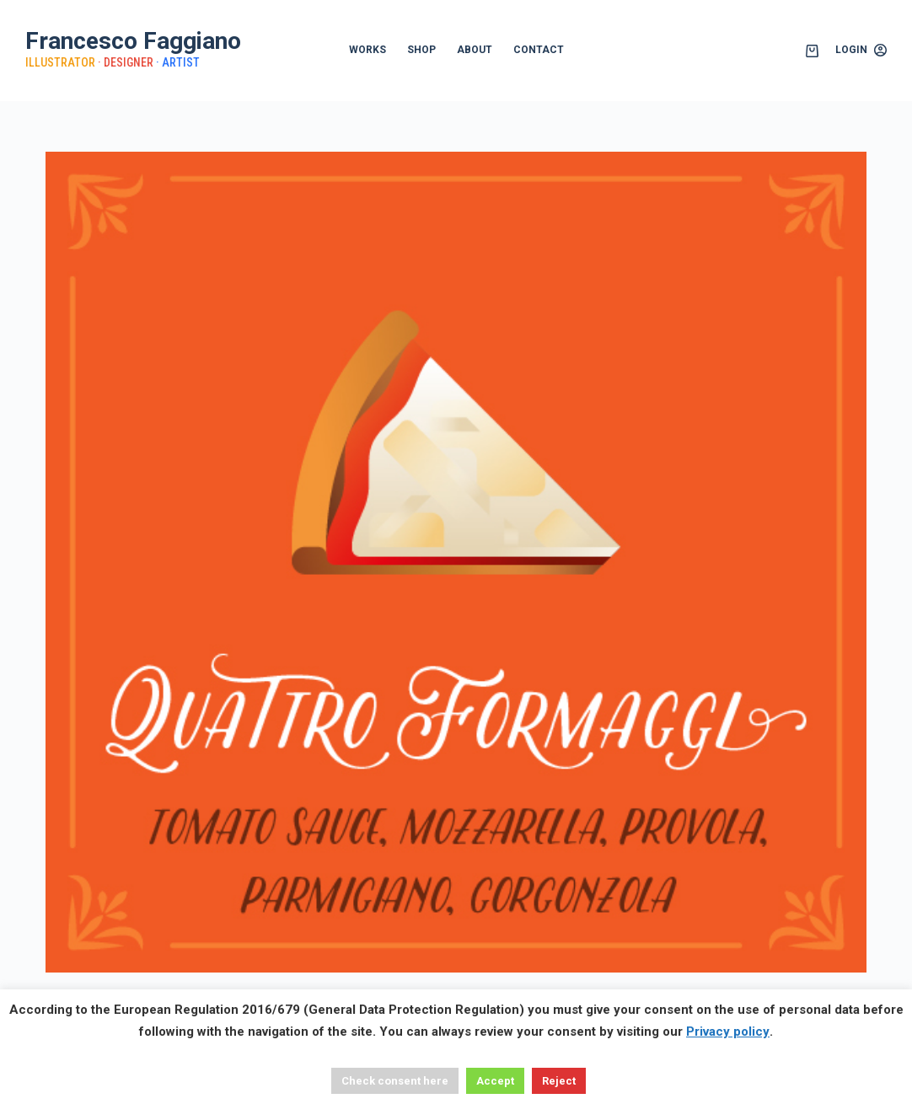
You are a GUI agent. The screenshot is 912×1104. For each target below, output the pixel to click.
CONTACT (538, 50)
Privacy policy (728, 1031)
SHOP (421, 50)
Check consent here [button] (394, 1081)
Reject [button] (559, 1081)
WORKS (367, 50)
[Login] (861, 50)
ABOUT (474, 50)
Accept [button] (495, 1081)
